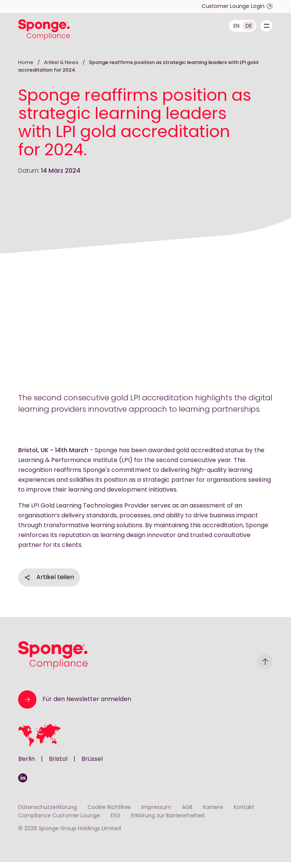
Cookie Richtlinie (109, 807)
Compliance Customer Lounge (59, 816)
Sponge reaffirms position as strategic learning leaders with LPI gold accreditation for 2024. (138, 66)
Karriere (213, 807)
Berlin (26, 759)
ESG (115, 816)
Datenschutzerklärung (47, 807)
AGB (187, 807)
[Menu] (266, 25)
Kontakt (244, 807)
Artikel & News (62, 62)
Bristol (58, 759)
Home (25, 62)
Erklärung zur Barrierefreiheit (168, 816)
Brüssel (92, 759)
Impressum (156, 807)
